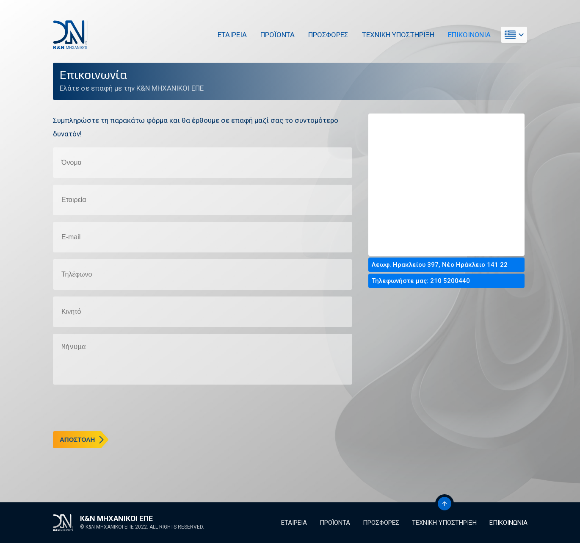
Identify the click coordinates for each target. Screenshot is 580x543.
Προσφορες (327, 34)
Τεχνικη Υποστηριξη (397, 34)
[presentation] (117, 407)
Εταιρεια (231, 34)
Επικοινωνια (468, 34)
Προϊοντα (276, 34)
